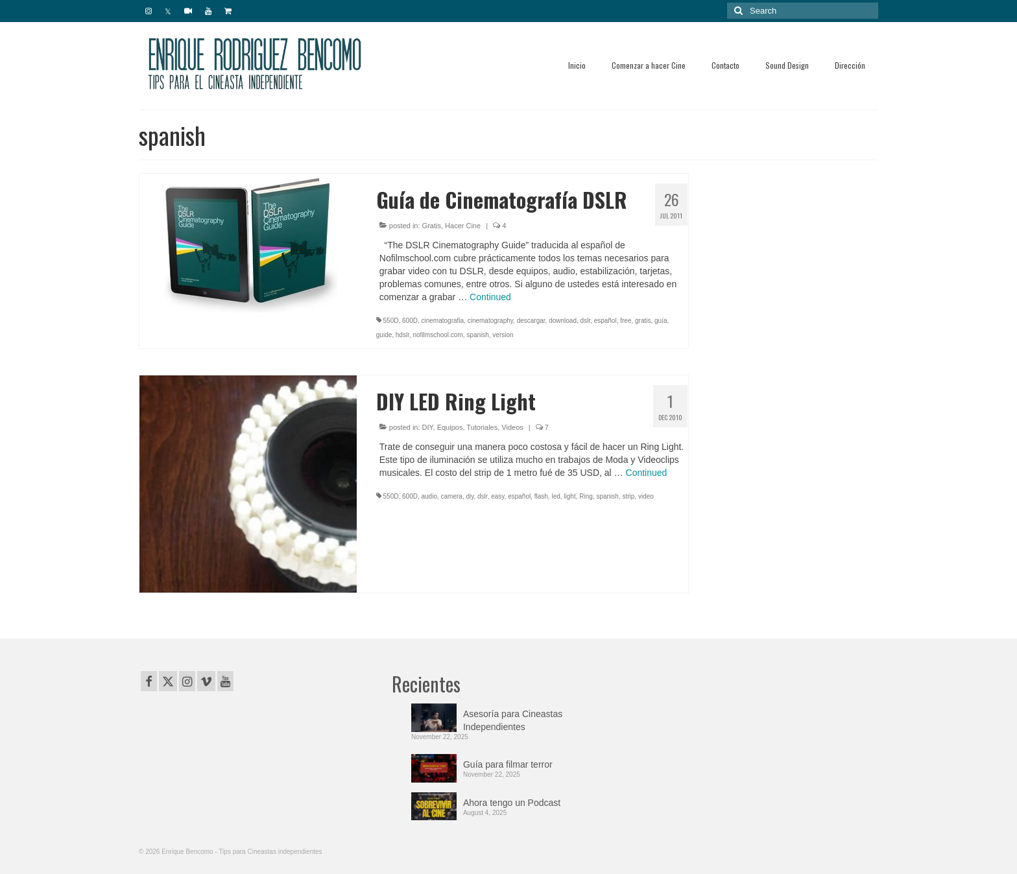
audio (429, 496)
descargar (531, 320)
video (646, 496)
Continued (490, 297)
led (555, 496)
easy (497, 496)
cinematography (490, 320)
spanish (477, 334)
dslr (585, 320)
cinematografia (443, 320)
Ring (586, 496)
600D (410, 320)
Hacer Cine (463, 226)
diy (469, 496)
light (569, 496)
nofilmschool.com (438, 334)
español (605, 320)
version (502, 334)
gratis (643, 320)
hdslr (402, 334)
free (625, 320)
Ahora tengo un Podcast (511, 802)
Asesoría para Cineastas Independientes (512, 720)
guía (660, 320)
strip (628, 496)
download (563, 320)
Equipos (450, 427)
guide (384, 334)
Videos (512, 427)
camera (451, 496)
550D (391, 320)
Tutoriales (481, 427)
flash (541, 496)
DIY (427, 427)
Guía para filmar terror (508, 764)
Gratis (431, 226)
